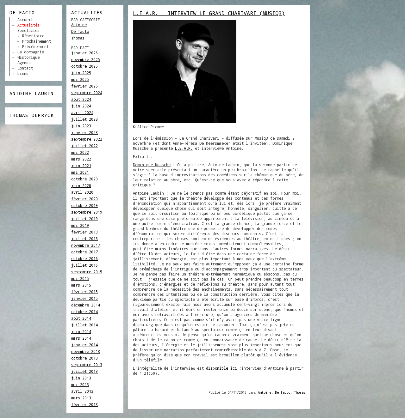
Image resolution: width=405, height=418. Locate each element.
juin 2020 (81, 185)
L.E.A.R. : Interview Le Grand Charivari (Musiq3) (209, 13)
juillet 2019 (84, 218)
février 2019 (84, 231)
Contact (25, 67)
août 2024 (81, 99)
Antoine (79, 24)
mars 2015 (81, 285)
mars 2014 (81, 338)
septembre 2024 (86, 92)
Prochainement (36, 41)
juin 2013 (81, 377)
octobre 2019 (84, 205)
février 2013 (84, 404)
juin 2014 (81, 331)
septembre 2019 (86, 212)
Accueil (25, 19)
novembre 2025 (85, 59)
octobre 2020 (84, 178)
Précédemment (35, 46)
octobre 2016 (84, 258)
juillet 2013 (84, 371)
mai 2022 (80, 152)
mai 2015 (80, 278)
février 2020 (84, 198)
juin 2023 (81, 125)
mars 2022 (81, 158)
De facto (80, 31)
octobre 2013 (84, 357)
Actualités (28, 24)
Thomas (77, 37)
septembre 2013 (86, 364)
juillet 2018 (84, 238)
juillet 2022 (84, 145)
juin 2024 (81, 105)
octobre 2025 (84, 66)
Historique (28, 57)
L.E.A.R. (184, 148)
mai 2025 (80, 79)
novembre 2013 (85, 351)
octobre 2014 (84, 311)
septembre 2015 (86, 271)
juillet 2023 (84, 119)
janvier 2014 (84, 344)
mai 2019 (80, 225)
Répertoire (33, 35)
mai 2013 (80, 384)
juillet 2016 (84, 265)
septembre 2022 (86, 139)
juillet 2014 (84, 324)
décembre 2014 (85, 304)
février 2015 (84, 291)
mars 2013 (81, 397)
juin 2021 (81, 165)
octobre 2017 (84, 251)
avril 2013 (82, 391)
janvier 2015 (84, 298)
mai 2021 (80, 172)
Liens (22, 73)
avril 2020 (82, 192)
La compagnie (30, 51)
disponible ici (221, 368)
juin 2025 (81, 72)
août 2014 (81, 318)
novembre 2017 (85, 245)
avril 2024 (82, 112)
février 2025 (84, 85)
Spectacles (28, 30)
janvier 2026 (84, 52)
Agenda (24, 62)
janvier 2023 (84, 132)
